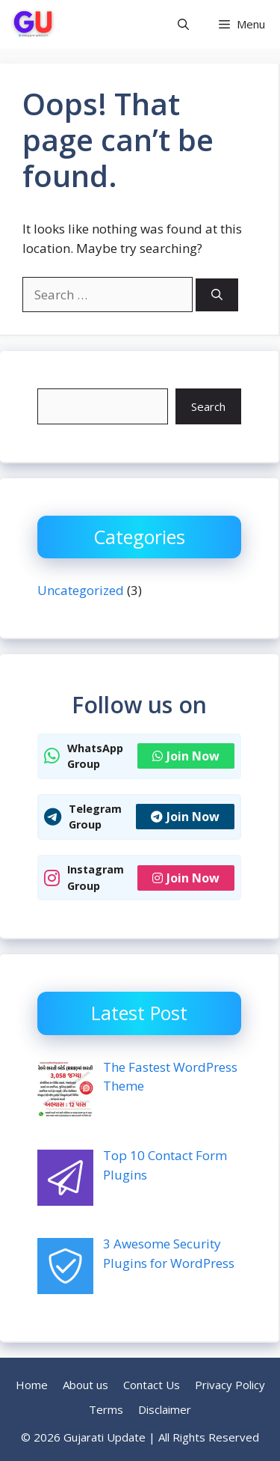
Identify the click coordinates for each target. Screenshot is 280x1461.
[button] (183, 24)
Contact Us (151, 1384)
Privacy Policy (230, 1384)
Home (32, 1384)
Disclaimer (164, 1409)
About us (85, 1384)
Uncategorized (80, 590)
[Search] (217, 295)
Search (208, 406)
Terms (106, 1409)
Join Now (186, 756)
